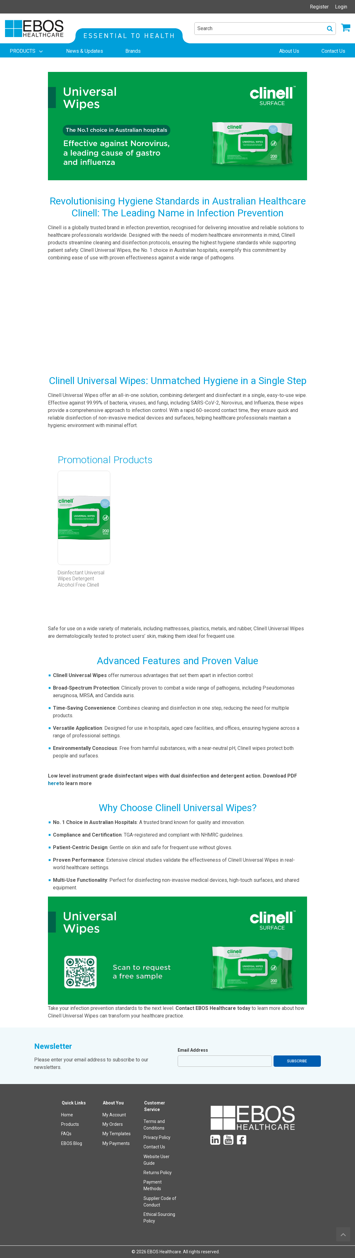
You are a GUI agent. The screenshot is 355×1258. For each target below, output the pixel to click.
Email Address (193, 1050)
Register (319, 7)
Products (70, 1124)
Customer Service (154, 1106)
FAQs (66, 1133)
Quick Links (74, 1102)
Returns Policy (158, 1172)
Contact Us (154, 1146)
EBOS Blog (71, 1143)
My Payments (116, 1143)
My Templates (116, 1133)
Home (67, 1114)
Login (341, 7)
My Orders (112, 1124)
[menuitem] (27, 51)
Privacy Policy (157, 1137)
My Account (114, 1114)
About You (113, 1102)
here (53, 783)
